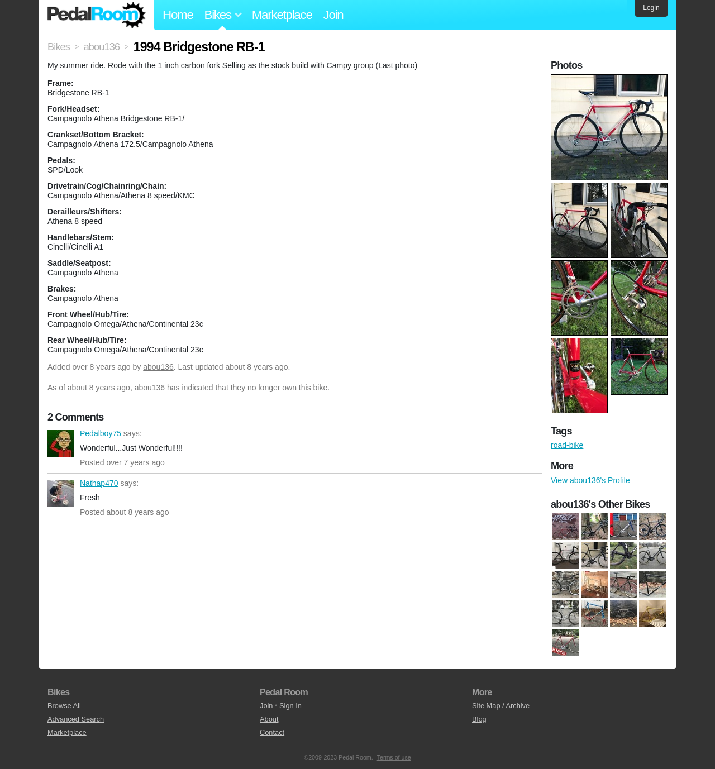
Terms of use (394, 757)
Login (651, 8)
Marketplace (282, 15)
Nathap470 (60, 493)
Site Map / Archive (501, 705)
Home (178, 15)
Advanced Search (75, 719)
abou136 (158, 366)
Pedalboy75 (60, 443)
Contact (272, 732)
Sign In (290, 705)
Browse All (64, 705)
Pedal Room (96, 15)
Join (333, 15)
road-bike (567, 445)
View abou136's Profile (590, 480)
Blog (479, 719)
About (269, 719)
